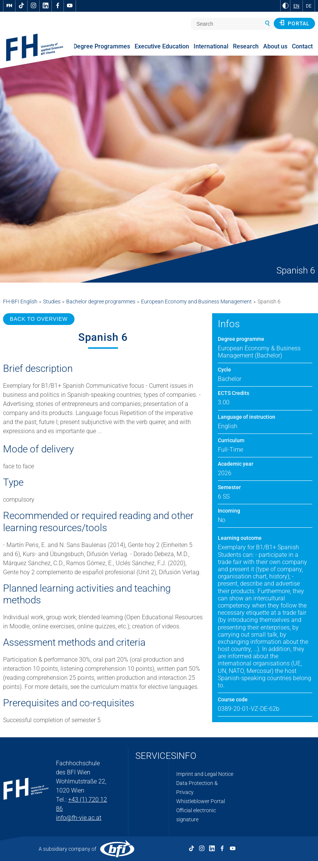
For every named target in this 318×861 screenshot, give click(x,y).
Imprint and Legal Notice (204, 774)
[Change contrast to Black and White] (285, 6)
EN (296, 6)
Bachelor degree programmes (100, 301)
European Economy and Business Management (196, 301)
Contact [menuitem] (302, 46)
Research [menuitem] (246, 46)
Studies (51, 301)
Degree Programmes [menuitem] (101, 46)
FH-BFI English (20, 301)
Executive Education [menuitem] (162, 46)
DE (309, 6)
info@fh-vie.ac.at (78, 817)
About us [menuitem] (275, 46)
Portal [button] (294, 23)
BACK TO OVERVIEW (39, 319)
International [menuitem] (211, 46)
